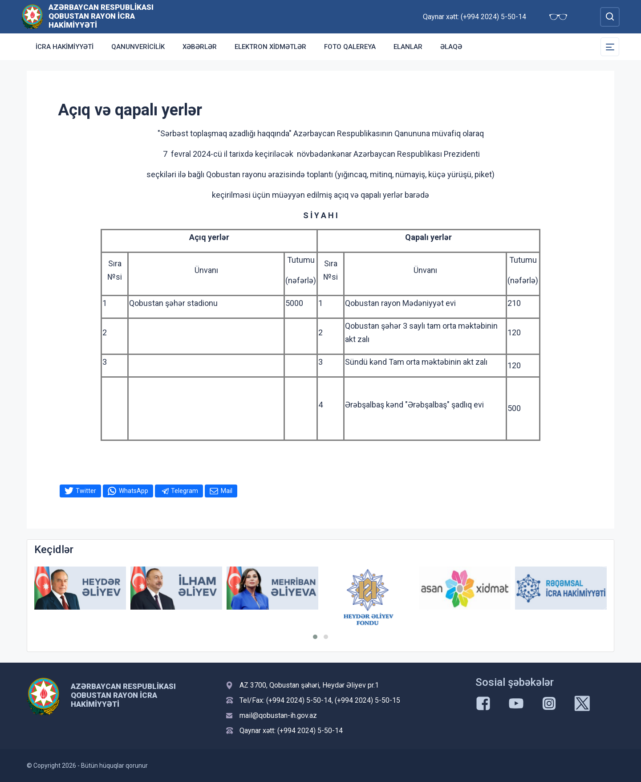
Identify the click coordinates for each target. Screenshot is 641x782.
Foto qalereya (350, 47)
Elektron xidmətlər (270, 47)
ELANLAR (408, 47)
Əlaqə (451, 47)
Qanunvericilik (138, 47)
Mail (226, 490)
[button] (315, 636)
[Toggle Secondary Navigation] (610, 47)
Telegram (184, 490)
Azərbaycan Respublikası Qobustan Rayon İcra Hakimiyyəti (101, 16)
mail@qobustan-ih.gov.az (278, 715)
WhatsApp (133, 490)
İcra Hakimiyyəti (64, 47)
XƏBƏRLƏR (200, 47)
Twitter (86, 490)
